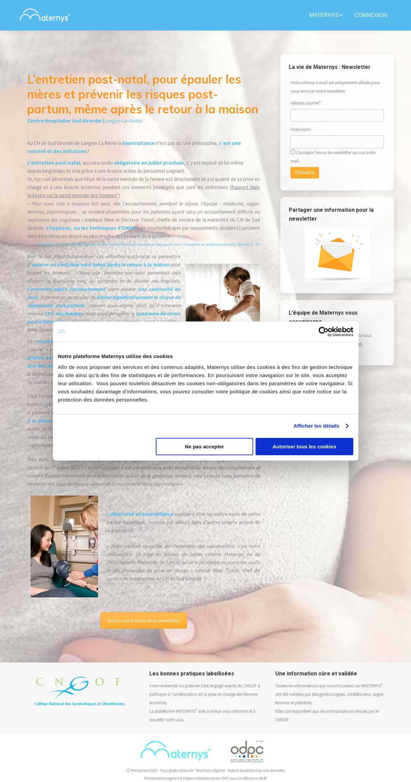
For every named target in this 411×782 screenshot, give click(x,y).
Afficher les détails (316, 426)
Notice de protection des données (256, 770)
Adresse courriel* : (307, 103)
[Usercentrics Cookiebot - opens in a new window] (323, 332)
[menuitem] (326, 15)
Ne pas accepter (204, 446)
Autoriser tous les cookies (304, 446)
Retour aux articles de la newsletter (144, 620)
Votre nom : (308, 129)
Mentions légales (210, 770)
